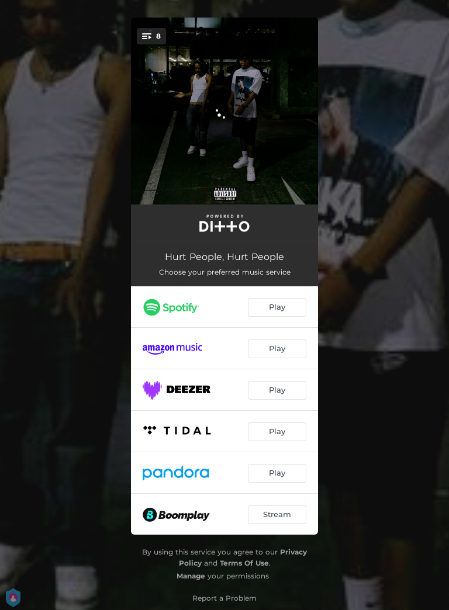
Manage (191, 575)
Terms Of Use (244, 563)
